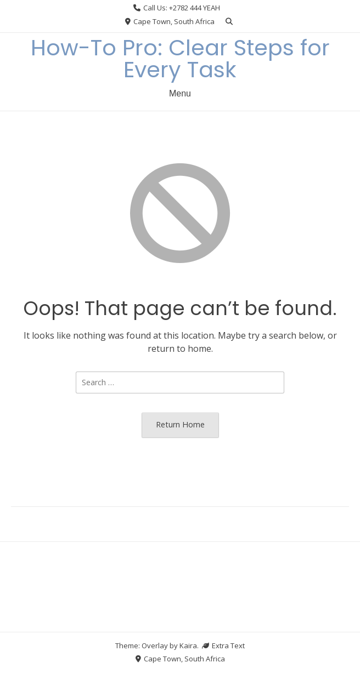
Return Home (180, 424)
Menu (180, 93)
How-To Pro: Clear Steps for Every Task (180, 58)
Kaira (188, 645)
